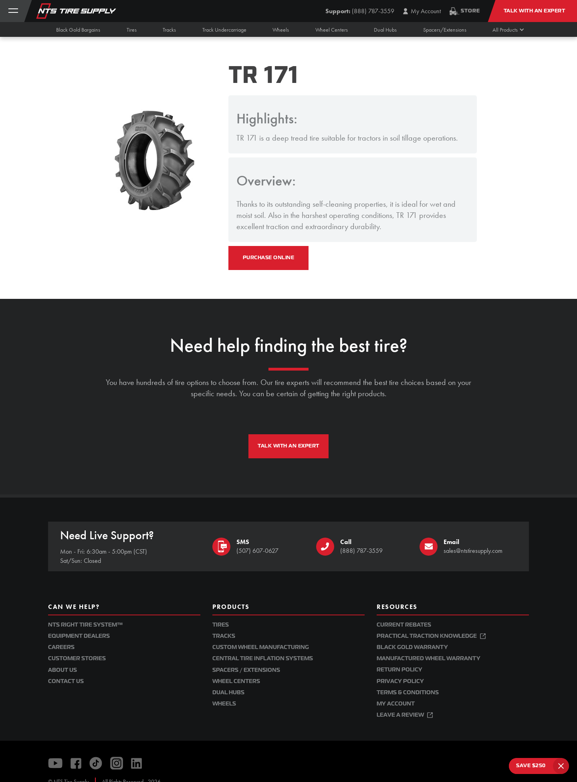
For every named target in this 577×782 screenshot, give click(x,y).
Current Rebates (404, 624)
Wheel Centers (236, 681)
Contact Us (66, 681)
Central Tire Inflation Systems (262, 658)
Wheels (224, 703)
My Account (396, 703)
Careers (61, 647)
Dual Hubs (228, 692)
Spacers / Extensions (246, 670)
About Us (62, 670)
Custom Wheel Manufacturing (260, 647)
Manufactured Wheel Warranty (428, 658)
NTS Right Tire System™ (85, 624)
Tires (220, 624)
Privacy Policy (400, 681)
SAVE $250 (531, 765)
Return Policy (399, 669)
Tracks (223, 636)
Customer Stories (77, 658)
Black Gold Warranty (412, 647)
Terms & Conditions (408, 692)
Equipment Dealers (79, 636)
